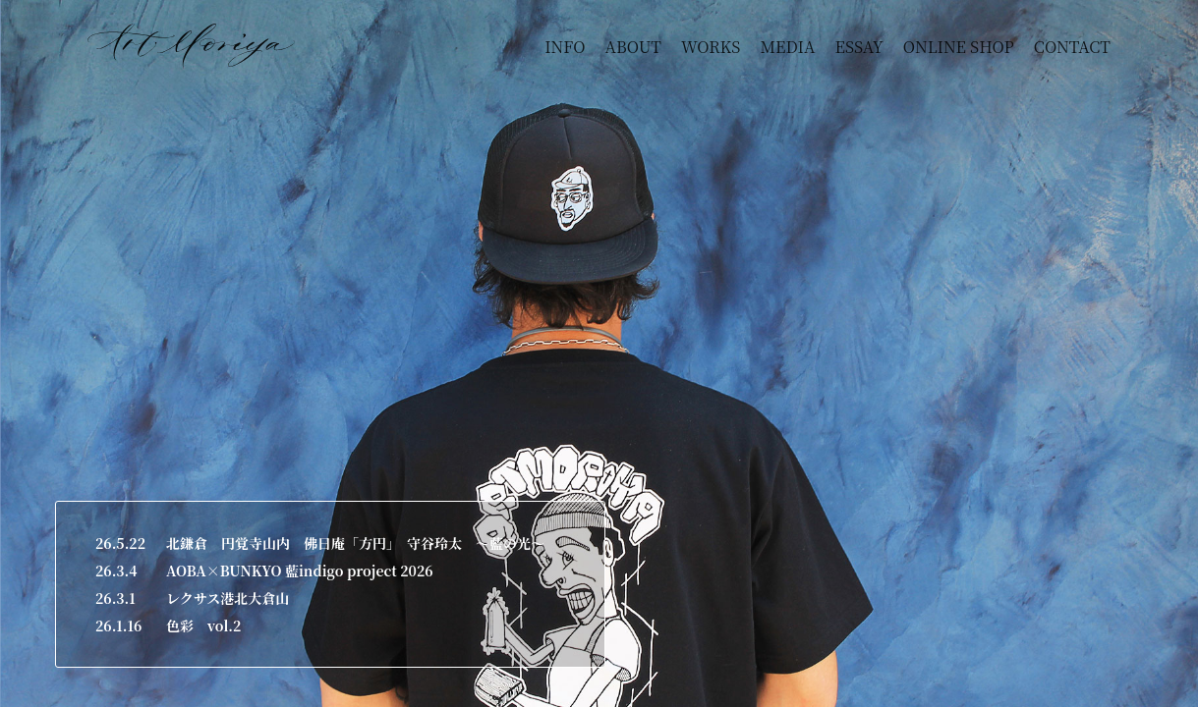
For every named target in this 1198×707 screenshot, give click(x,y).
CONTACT (1072, 46)
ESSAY (859, 46)
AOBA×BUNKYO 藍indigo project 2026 (299, 570)
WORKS (710, 46)
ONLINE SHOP (958, 46)
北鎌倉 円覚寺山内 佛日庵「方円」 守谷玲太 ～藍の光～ (355, 543)
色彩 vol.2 (203, 625)
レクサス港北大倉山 (227, 598)
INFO (564, 46)
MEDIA (788, 46)
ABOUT (633, 46)
